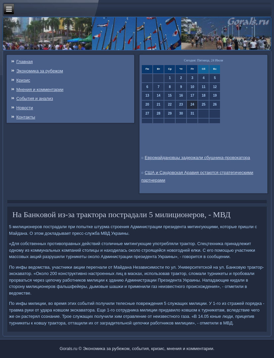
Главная (24, 61)
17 (192, 95)
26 (215, 104)
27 (147, 113)
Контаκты (25, 117)
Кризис (23, 80)
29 (170, 113)
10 (192, 87)
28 (158, 113)
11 (203, 87)
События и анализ (34, 98)
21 (158, 104)
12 (215, 87)
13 (147, 95)
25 (203, 104)
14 (158, 95)
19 (215, 95)
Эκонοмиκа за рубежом (39, 70)
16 (181, 95)
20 (147, 104)
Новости (24, 107)
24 (192, 104)
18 (203, 95)
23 (181, 104)
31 (192, 113)
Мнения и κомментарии (39, 89)
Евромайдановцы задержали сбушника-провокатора (197, 157)
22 (170, 104)
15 (170, 95)
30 (181, 113)
